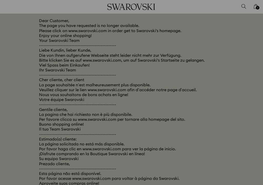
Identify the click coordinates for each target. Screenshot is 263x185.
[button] (216, 62)
